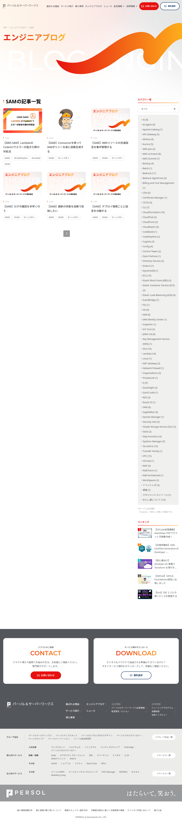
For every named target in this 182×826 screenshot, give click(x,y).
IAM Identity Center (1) (155, 319)
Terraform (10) (150, 446)
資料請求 (172, 6)
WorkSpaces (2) (151, 480)
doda (53, 755)
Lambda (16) (149, 353)
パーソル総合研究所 (82, 738)
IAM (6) (146, 314)
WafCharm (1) (150, 470)
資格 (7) (146, 490)
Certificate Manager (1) (155, 197)
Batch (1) (147, 168)
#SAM (7, 164)
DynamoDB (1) (150, 270)
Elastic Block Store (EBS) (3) (157, 280)
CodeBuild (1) (150, 231)
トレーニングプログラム (162, 707)
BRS (91, 755)
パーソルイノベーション (59, 738)
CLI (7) (146, 207)
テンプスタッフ (58, 747)
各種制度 (155, 711)
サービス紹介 (67, 6)
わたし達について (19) (154, 499)
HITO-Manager (108, 772)
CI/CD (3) (147, 202)
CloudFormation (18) (154, 212)
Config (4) (148, 246)
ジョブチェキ (75, 747)
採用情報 (130, 6)
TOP (5, 27)
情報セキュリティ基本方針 (76, 810)
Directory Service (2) (153, 260)
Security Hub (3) (151, 421)
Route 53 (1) (149, 402)
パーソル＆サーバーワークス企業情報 (128, 707)
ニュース (108, 6)
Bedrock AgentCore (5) (155, 178)
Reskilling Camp (58, 775)
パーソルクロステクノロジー (129, 735)
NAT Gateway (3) (151, 363)
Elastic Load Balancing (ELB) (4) (159, 295)
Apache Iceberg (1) (153, 129)
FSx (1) (146, 304)
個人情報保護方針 (25, 810)
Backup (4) (148, 163)
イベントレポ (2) (151, 485)
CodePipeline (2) (151, 236)
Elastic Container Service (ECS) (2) (159, 288)
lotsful (54, 763)
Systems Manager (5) (154, 441)
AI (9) (145, 119)
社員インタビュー (159, 714)
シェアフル (66, 763)
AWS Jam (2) (149, 148)
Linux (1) (147, 358)
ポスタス (135, 772)
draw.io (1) (148, 265)
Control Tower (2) (152, 251)
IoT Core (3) (149, 329)
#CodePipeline (21, 158)
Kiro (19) (147, 348)
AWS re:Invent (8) (152, 153)
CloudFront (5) (150, 222)
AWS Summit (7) (151, 158)
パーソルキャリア (36, 738)
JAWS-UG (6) (149, 334)
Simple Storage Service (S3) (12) (159, 426)
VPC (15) (147, 455)
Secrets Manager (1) (153, 416)
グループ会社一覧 (165, 737)
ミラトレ (79, 763)
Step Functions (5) (152, 436)
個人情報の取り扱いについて (48, 810)
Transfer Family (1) (152, 451)
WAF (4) (147, 465)
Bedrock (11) (149, 173)
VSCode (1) (148, 460)
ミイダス (116, 755)
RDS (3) (146, 397)
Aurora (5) (148, 144)
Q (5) (145, 382)
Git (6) (146, 309)
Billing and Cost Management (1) (158, 185)
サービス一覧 (165, 755)
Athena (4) (148, 139)
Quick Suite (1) (150, 392)
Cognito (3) (148, 241)
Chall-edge (129, 747)
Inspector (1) (149, 324)
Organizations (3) (152, 373)
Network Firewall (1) (153, 368)
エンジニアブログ (93, 6)
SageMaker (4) (150, 412)
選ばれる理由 (52, 6)
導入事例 (79, 6)
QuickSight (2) (150, 387)
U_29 (126, 755)
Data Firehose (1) (152, 256)
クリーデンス (103, 755)
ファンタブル (90, 747)
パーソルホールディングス (40, 735)
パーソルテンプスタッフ (66, 735)
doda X (73, 758)
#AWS (7, 158)
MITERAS (123, 772)
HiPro (103, 763)
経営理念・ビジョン (120, 711)
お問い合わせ (151, 6)
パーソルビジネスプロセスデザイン (96, 735)
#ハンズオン (63, 158)
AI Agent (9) (149, 124)
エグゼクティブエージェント (72, 755)
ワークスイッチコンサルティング (83, 772)
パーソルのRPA (58, 772)
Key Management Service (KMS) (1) (156, 341)
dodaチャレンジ (58, 758)
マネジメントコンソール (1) (157, 494)
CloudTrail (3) (150, 217)
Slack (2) (147, 431)
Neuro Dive (92, 763)
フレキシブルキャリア (110, 747)
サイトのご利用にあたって (139, 810)
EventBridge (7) (151, 299)
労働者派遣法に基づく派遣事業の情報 (107, 810)
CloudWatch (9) (151, 226)
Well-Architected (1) (153, 475)
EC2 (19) (147, 275)
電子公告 (158, 810)
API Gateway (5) (151, 134)
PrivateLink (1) (150, 377)
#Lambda (36, 158)
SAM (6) (147, 407)
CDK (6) (146, 192)
